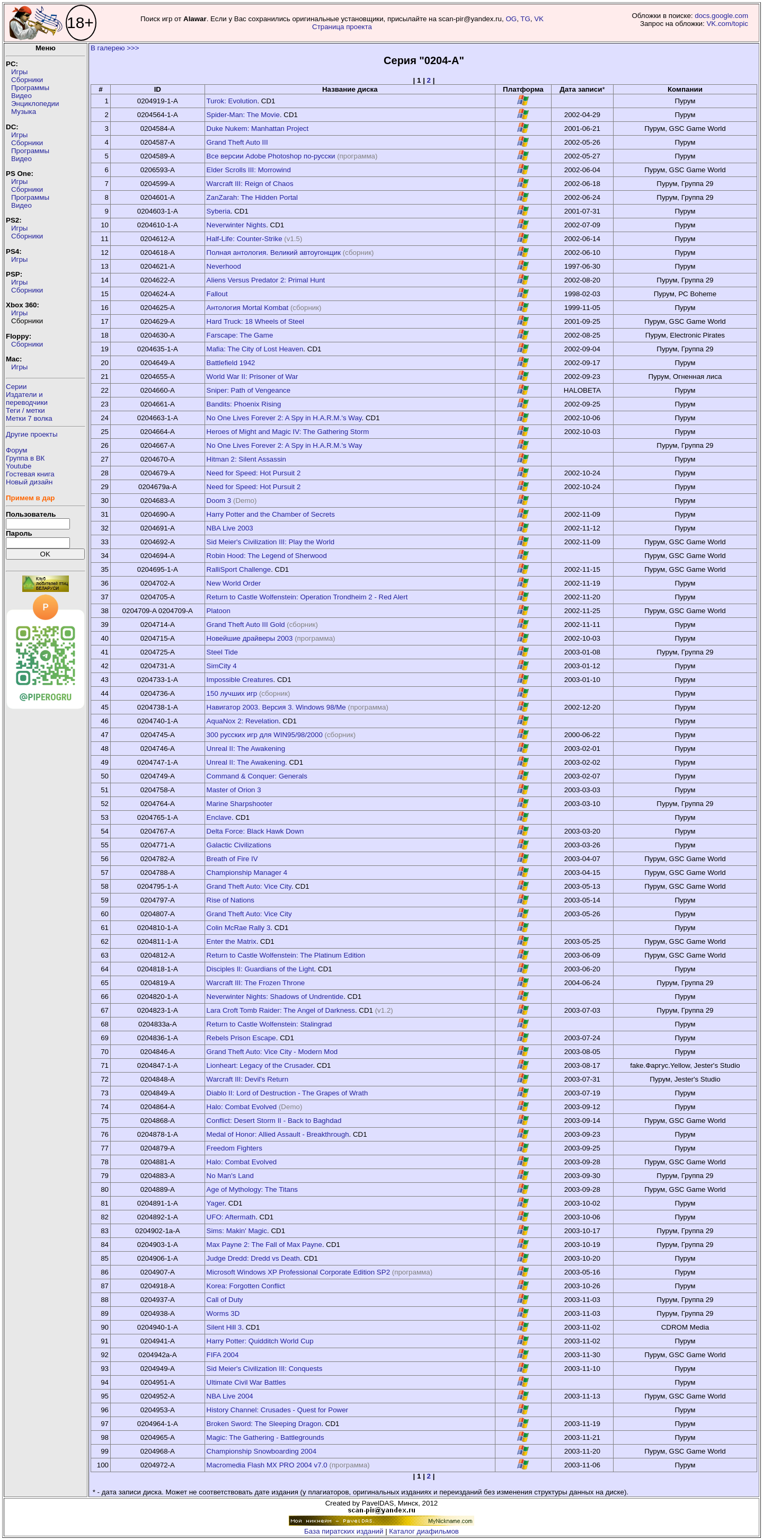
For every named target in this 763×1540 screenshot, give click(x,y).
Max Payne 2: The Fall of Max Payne (264, 1245)
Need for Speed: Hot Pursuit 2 (254, 473)
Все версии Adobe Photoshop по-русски (271, 156)
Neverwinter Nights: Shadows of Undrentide (275, 997)
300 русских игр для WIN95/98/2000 (265, 735)
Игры (19, 72)
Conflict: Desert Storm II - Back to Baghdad (274, 1121)
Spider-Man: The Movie (243, 115)
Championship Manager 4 (247, 873)
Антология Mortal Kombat (248, 308)
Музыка (23, 112)
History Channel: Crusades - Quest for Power (277, 1410)
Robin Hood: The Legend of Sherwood (267, 556)
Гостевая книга (30, 474)
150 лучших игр (232, 693)
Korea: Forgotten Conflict (246, 1286)
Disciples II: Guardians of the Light (260, 969)
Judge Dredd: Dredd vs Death (253, 1258)
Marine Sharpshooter (239, 804)
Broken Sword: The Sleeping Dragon (264, 1424)
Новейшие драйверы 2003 (250, 638)
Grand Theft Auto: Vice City (249, 886)
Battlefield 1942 (231, 363)
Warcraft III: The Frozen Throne (256, 983)
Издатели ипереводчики (27, 398)
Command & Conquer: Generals (257, 776)
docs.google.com (721, 16)
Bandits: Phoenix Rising (244, 404)
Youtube (18, 466)
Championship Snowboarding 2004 (261, 1451)
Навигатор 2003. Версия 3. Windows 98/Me (276, 707)
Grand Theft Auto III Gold (246, 625)
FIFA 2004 (223, 1355)
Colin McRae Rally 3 (239, 928)
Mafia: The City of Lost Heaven (255, 349)
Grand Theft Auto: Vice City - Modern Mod (272, 1052)
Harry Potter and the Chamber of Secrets (271, 514)
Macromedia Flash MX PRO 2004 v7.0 (267, 1465)
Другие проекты (32, 434)
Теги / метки (25, 410)
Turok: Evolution (232, 101)
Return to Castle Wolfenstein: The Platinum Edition (286, 955)
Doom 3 (219, 501)
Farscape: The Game (240, 335)
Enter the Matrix (231, 941)
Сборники (27, 80)
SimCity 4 (222, 666)
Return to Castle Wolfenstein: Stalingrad (269, 1024)
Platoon (218, 611)
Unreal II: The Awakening (246, 749)
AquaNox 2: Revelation (243, 721)
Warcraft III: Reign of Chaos (250, 184)
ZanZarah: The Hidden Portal (252, 197)
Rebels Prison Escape (241, 1038)
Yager (216, 1203)
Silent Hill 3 (224, 1327)
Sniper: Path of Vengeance (249, 390)
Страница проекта (342, 27)
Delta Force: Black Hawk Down (255, 831)
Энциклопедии (35, 104)
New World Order (234, 583)
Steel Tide (222, 652)
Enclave (219, 817)
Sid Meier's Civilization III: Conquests (265, 1369)
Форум (17, 450)
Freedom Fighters (234, 1148)
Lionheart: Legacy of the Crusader (260, 1065)
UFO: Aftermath (231, 1217)
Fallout (217, 294)
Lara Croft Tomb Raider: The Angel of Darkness (281, 1010)
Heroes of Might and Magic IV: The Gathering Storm (288, 432)
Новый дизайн (29, 482)
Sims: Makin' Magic (237, 1231)
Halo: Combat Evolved (242, 1107)
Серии (16, 387)
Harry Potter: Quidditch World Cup (260, 1341)
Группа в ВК (25, 458)
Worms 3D (223, 1313)
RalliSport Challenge (239, 569)
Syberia (218, 211)
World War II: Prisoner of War (252, 376)
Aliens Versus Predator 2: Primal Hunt (266, 280)
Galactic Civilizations (239, 845)
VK (539, 19)
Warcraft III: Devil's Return (248, 1079)
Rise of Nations (230, 900)
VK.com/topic (727, 24)
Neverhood (224, 266)
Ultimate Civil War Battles (246, 1382)
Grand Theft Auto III (237, 142)
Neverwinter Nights (237, 225)
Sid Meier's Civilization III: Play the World (271, 542)
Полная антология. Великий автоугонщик (274, 252)
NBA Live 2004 (230, 1396)
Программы (30, 88)
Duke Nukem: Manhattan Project (258, 128)
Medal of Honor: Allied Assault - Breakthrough (278, 1134)
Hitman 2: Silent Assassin (246, 459)
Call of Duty (225, 1300)
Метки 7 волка (29, 418)
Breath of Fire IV (232, 859)
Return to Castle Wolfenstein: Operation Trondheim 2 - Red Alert (307, 597)
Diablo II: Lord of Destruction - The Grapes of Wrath (287, 1093)
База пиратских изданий (343, 1531)
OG (511, 19)
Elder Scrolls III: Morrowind (249, 170)
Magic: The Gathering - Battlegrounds (265, 1437)
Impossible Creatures (240, 680)
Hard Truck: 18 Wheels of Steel (255, 321)
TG (525, 19)
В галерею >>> (115, 48)
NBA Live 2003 (230, 528)
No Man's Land (230, 1176)
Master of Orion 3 (234, 790)
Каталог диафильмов (424, 1531)
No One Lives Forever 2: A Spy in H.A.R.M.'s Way (284, 418)
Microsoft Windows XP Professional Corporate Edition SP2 (298, 1272)
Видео (21, 96)
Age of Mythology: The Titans (252, 1189)
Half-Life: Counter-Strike (244, 239)
